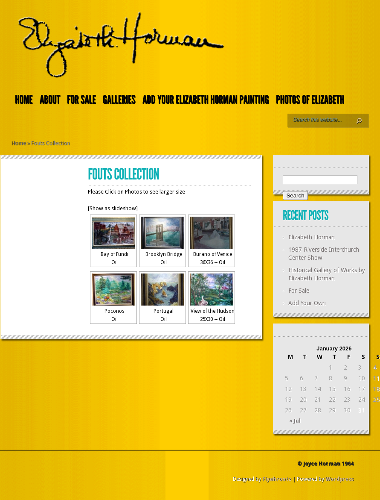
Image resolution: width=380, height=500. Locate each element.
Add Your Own (307, 303)
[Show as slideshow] (113, 208)
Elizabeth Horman (311, 237)
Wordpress (339, 479)
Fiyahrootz (276, 479)
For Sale (298, 290)
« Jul (295, 421)
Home (19, 143)
